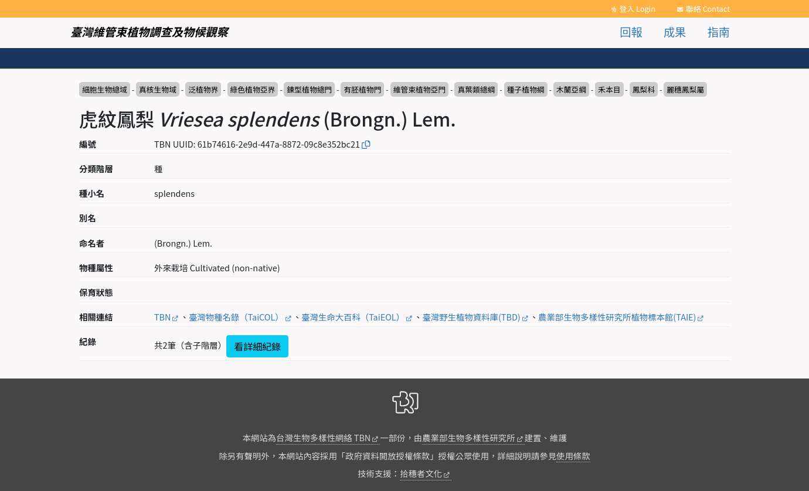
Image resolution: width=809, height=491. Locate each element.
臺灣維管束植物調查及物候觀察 (149, 31)
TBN (162, 317)
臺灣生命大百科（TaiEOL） (352, 317)
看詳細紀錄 (257, 346)
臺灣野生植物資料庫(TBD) (471, 317)
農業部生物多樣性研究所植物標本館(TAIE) (617, 317)
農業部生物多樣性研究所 (468, 437)
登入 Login (637, 8)
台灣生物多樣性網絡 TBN (323, 437)
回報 (631, 31)
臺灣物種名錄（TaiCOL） (236, 317)
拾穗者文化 (421, 473)
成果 (675, 31)
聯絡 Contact (708, 8)
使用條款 (573, 455)
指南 (719, 31)
